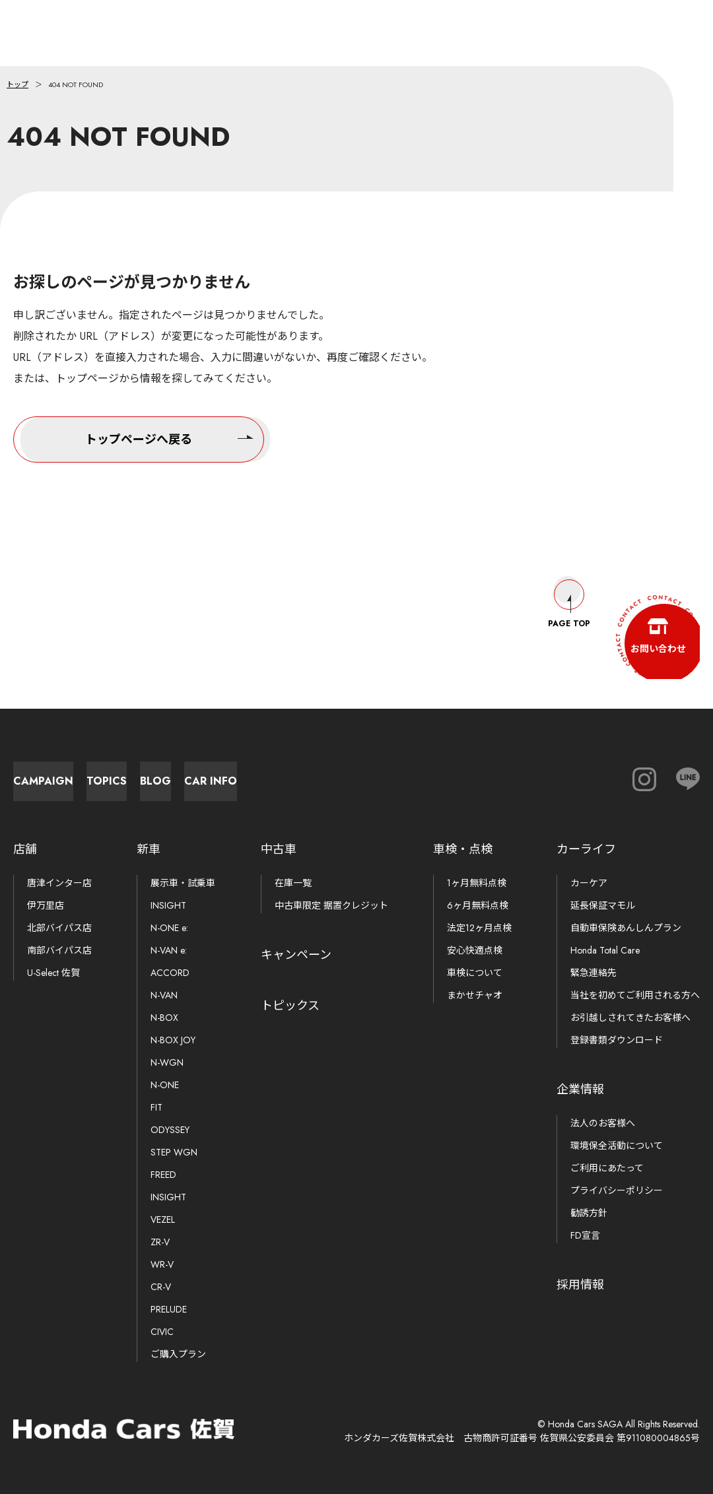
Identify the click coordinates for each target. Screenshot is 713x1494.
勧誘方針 (588, 1212)
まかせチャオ (474, 995)
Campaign (80, 774)
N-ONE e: (169, 927)
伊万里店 (45, 905)
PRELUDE (169, 1309)
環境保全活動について (616, 1145)
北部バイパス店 (59, 927)
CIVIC (162, 1331)
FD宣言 (585, 1235)
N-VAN (164, 995)
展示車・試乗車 (183, 883)
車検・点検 (462, 849)
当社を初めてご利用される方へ (635, 995)
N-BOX (164, 1017)
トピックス (290, 1005)
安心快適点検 (474, 950)
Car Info (515, 774)
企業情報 (580, 1089)
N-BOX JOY (173, 1040)
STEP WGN (174, 1152)
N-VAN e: (169, 950)
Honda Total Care (605, 950)
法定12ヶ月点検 (479, 927)
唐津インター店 (59, 883)
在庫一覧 (293, 883)
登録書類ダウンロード (616, 1040)
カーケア (588, 883)
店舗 (25, 849)
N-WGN (167, 1062)
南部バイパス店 (59, 950)
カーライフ (586, 849)
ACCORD (170, 972)
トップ (17, 84)
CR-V (161, 1286)
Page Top (569, 591)
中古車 (278, 849)
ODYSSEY (170, 1129)
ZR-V (160, 1242)
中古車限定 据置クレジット (331, 905)
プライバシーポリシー (616, 1190)
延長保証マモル (602, 905)
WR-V (162, 1264)
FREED (163, 1174)
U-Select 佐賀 (53, 972)
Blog (370, 774)
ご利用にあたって (607, 1168)
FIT (156, 1107)
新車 (148, 849)
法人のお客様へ (602, 1123)
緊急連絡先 (593, 972)
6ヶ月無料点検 (477, 905)
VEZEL (163, 1219)
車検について (474, 972)
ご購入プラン (178, 1354)
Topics (225, 774)
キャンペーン (296, 954)
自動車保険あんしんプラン (625, 927)
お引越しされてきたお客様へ (630, 1017)
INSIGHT (168, 905)
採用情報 (580, 1284)
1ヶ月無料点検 (476, 883)
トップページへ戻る (169, 437)
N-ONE (165, 1084)
